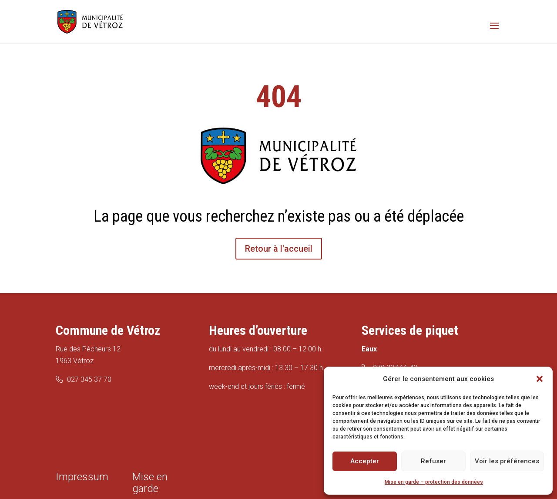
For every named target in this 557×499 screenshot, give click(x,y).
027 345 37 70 (89, 379)
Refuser (433, 461)
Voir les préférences (507, 461)
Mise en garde (150, 483)
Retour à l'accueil (278, 248)
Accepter (364, 461)
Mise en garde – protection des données (434, 482)
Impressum (82, 477)
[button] (539, 378)
